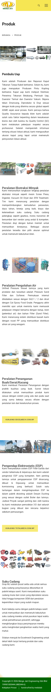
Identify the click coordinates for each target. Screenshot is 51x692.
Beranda (6, 35)
